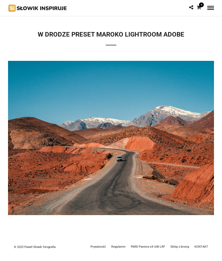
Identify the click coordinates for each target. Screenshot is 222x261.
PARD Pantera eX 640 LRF (148, 246)
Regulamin (118, 246)
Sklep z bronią (179, 246)
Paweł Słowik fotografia (40, 247)
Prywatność (98, 246)
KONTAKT (201, 246)
